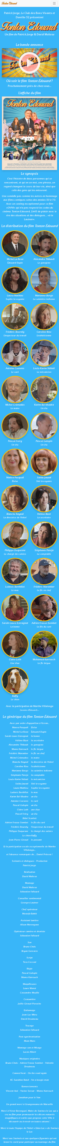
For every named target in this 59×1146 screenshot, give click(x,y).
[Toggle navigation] (54, 3)
